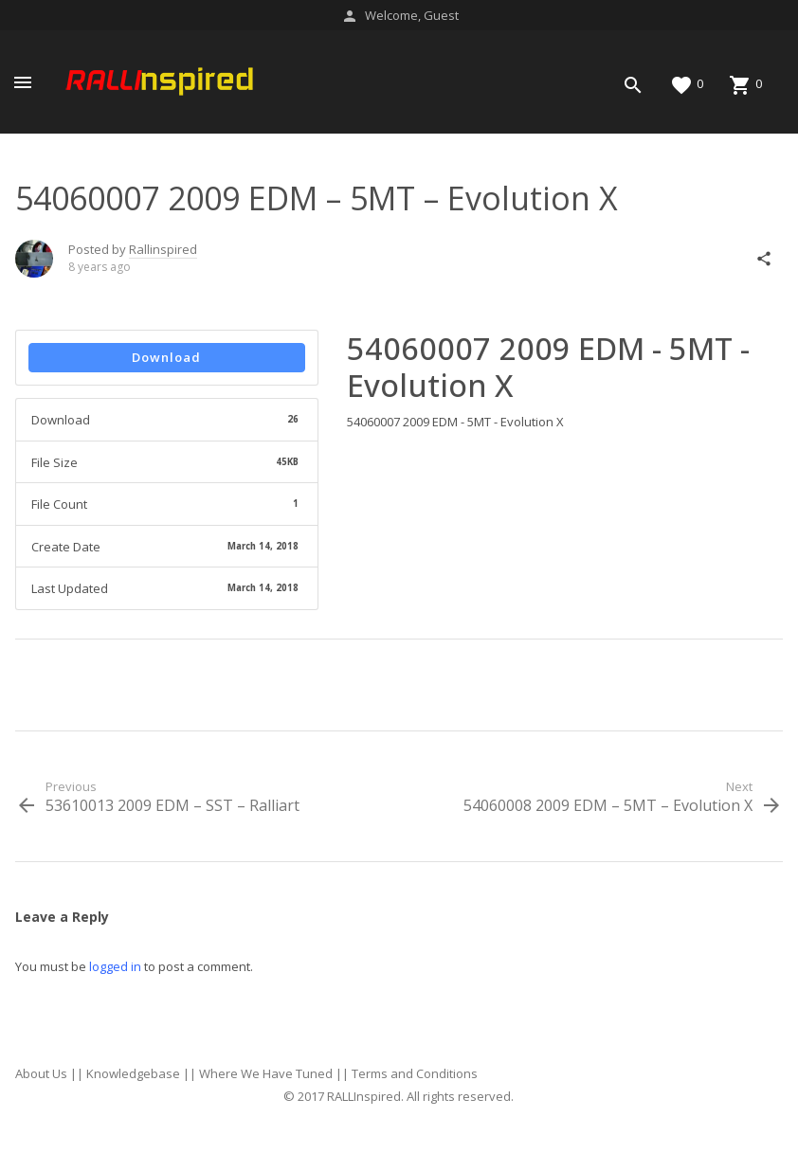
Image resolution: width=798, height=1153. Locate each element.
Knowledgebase (133, 1073)
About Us (41, 1073)
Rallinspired (163, 249)
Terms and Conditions (415, 1073)
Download (166, 357)
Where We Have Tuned (266, 1073)
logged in (115, 966)
